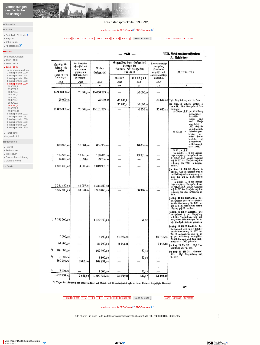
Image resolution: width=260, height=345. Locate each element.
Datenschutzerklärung (16, 157)
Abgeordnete (13, 46)
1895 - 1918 (11, 63)
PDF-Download (145, 30)
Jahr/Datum (11, 42)
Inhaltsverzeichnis (110, 30)
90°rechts (188, 38)
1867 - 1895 (11, 60)
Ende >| (126, 38)
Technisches (11, 150)
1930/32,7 (13, 103)
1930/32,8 (13, 105)
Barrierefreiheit (13, 160)
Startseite (10, 24)
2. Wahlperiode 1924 (17, 75)
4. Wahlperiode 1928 (17, 81)
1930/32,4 (13, 94)
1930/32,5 (13, 97)
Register (9, 38)
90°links (177, 38)
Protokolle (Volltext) (16, 35)
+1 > (99, 38)
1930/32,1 (13, 86)
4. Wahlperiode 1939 (17, 127)
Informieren (11, 141)
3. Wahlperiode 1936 (17, 124)
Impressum (11, 154)
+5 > (107, 38)
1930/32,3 (13, 92)
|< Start (67, 38)
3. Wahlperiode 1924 (17, 78)
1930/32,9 (13, 108)
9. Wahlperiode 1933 (17, 122)
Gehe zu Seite (141, 38)
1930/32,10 (13, 111)
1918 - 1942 (11, 67)
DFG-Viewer (127, 30)
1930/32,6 (13, 100)
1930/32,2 (13, 89)
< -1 (91, 38)
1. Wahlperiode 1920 (17, 72)
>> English (8, 166)
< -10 (76, 38)
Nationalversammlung (17, 70)
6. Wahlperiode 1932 (17, 113)
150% (167, 38)
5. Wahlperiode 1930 (17, 83)
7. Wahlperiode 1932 (17, 116)
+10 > (115, 38)
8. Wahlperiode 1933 (17, 119)
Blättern (9, 51)
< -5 (84, 38)
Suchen (9, 29)
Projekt (9, 147)
